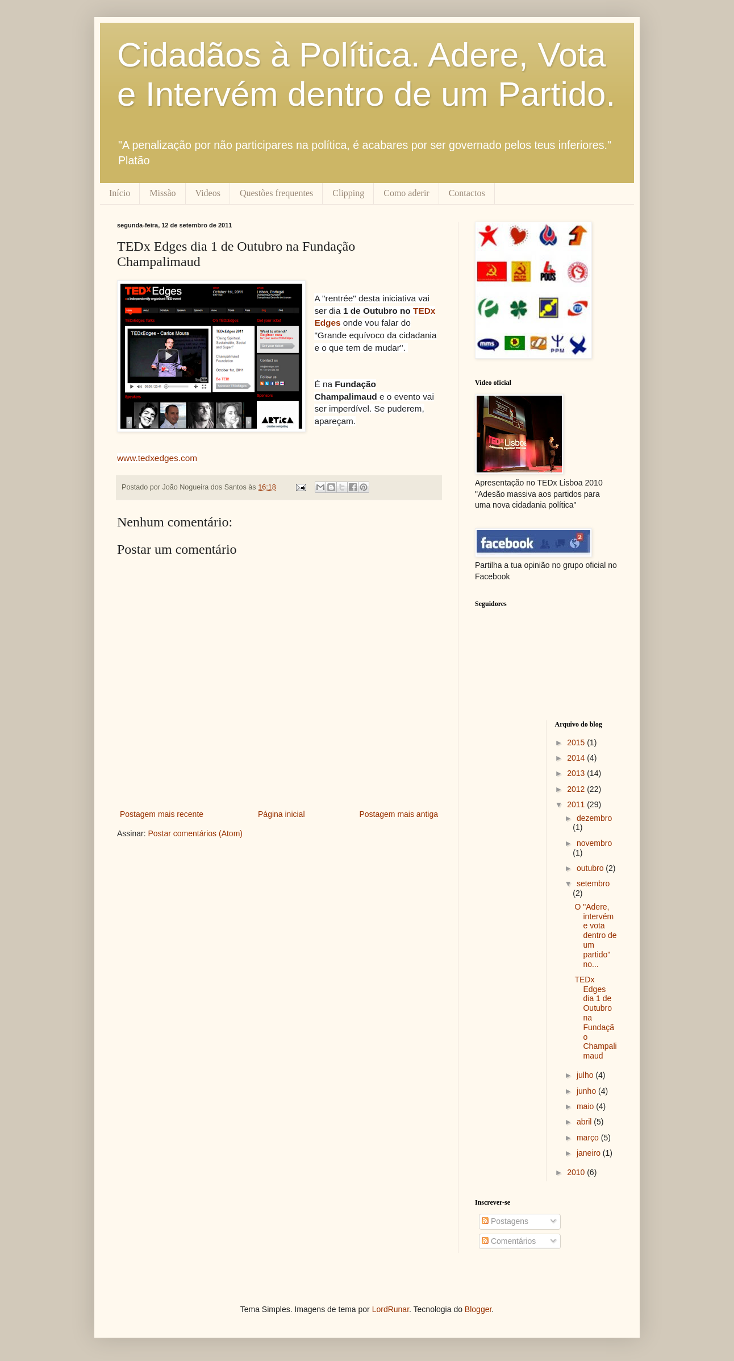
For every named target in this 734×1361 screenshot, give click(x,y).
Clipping (348, 193)
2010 (577, 1172)
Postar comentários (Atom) (195, 833)
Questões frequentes (276, 193)
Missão (162, 193)
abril (585, 1121)
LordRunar (390, 1309)
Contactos (467, 193)
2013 (577, 773)
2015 (577, 742)
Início (119, 193)
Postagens (505, 1221)
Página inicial (281, 814)
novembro (594, 843)
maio (586, 1106)
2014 (577, 757)
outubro (591, 868)
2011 (577, 804)
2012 (577, 789)
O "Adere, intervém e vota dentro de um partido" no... (595, 935)
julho (586, 1075)
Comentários (509, 1241)
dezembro (594, 818)
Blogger (478, 1309)
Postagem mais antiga (398, 814)
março (589, 1137)
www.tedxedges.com (157, 458)
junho (587, 1091)
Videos (207, 193)
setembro (593, 883)
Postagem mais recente (161, 814)
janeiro (590, 1152)
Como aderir (406, 193)
